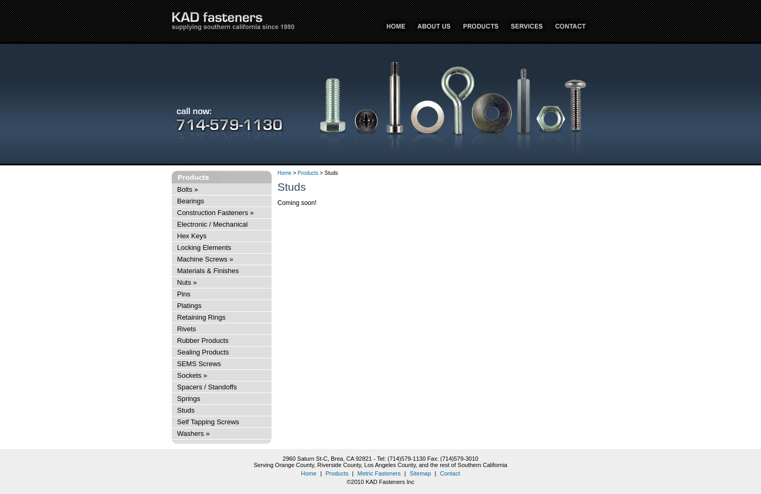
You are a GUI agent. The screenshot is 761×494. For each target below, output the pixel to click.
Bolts (187, 189)
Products (308, 173)
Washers (193, 433)
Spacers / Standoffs (207, 387)
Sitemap (420, 473)
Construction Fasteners (215, 213)
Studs (185, 410)
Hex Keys (192, 236)
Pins (183, 294)
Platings (189, 306)
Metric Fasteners (379, 473)
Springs (188, 399)
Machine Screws (205, 259)
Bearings (190, 201)
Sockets (192, 375)
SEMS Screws (199, 364)
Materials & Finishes (208, 271)
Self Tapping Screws (208, 422)
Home (284, 173)
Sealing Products (203, 352)
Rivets (186, 329)
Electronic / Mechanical (212, 224)
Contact (450, 473)
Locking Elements (204, 247)
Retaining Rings (201, 317)
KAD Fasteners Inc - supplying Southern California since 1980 (233, 21)
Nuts (187, 282)
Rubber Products (203, 340)
